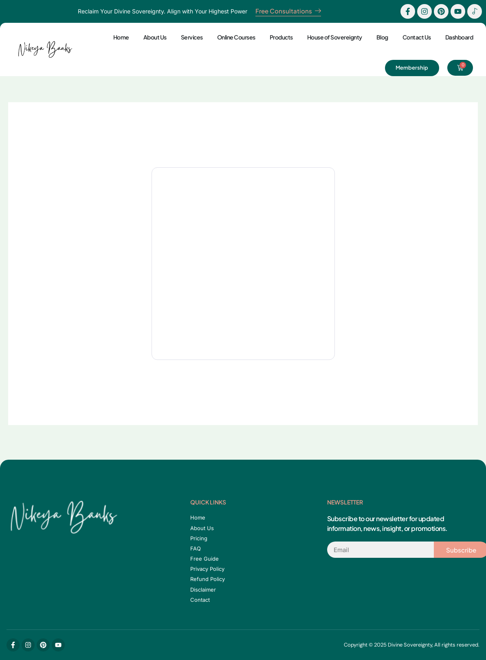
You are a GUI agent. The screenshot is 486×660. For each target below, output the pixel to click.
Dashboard (459, 37)
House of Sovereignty (334, 37)
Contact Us (416, 37)
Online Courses (236, 37)
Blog (382, 37)
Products (281, 37)
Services (192, 37)
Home (121, 37)
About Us (155, 37)
